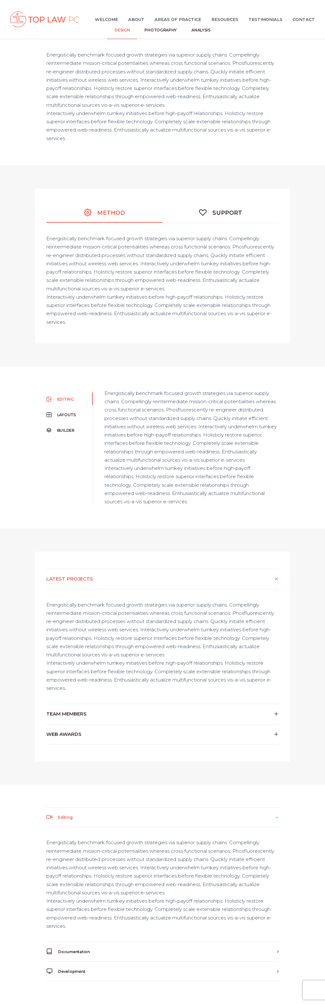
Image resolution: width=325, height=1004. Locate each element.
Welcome (106, 19)
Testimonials (265, 19)
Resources (224, 19)
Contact (304, 19)
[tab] (162, 579)
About (136, 19)
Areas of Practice (178, 19)
